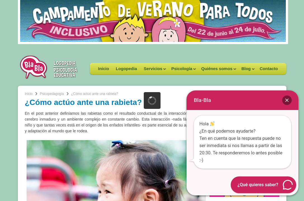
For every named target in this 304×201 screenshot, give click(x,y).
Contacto (269, 68)
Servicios (153, 70)
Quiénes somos (217, 70)
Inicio (103, 68)
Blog (246, 70)
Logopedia (126, 68)
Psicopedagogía (52, 94)
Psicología (182, 70)
